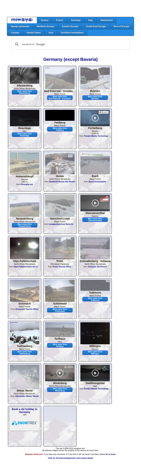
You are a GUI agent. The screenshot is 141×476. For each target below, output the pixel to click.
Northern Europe (45, 26)
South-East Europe (96, 26)
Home (22, 20)
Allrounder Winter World (27, 396)
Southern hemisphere (72, 32)
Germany (76, 20)
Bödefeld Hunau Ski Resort (62, 181)
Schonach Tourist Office (26, 309)
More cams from (24, 92)
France (59, 20)
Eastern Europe (70, 26)
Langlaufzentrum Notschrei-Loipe (65, 224)
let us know (110, 454)
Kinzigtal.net (27, 184)
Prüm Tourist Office (62, 266)
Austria (44, 20)
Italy (90, 20)
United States (34, 32)
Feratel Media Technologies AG (99, 136)
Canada (15, 32)
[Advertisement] (70, 8)
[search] (70, 44)
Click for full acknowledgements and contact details (70, 458)
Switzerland (106, 20)
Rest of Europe (121, 26)
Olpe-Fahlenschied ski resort (27, 266)
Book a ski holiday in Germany (24, 411)
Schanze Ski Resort (97, 266)
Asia (50, 32)
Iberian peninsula (20, 26)
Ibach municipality (97, 181)
